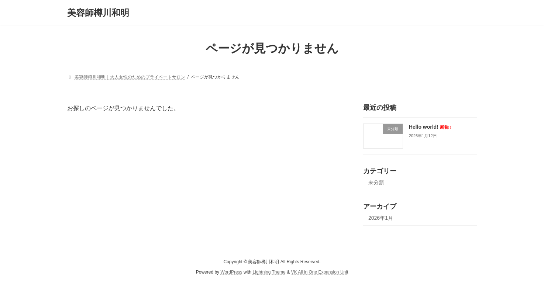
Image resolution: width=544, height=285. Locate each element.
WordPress (231, 272)
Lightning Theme (269, 272)
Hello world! (430, 127)
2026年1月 (380, 218)
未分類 (376, 182)
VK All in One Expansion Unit (319, 272)
